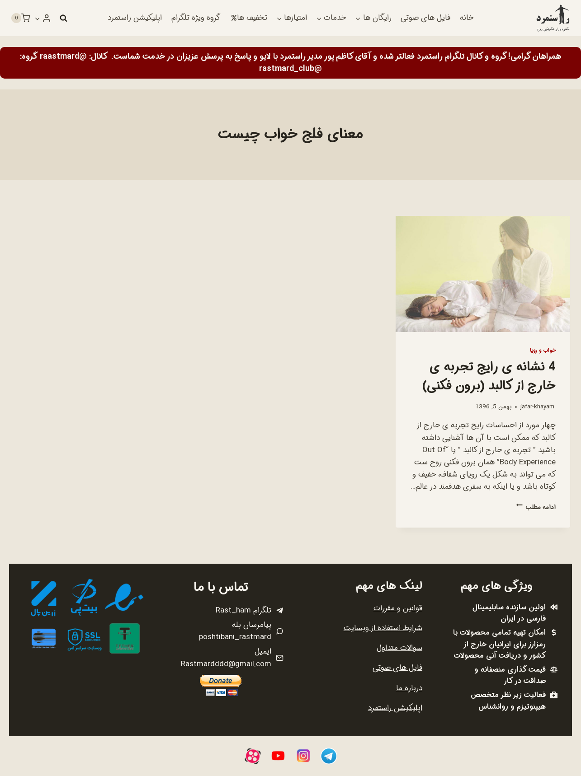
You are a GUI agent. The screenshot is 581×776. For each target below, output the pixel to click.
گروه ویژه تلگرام (195, 18)
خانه (466, 18)
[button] (37, 18)
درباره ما (409, 688)
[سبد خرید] (20, 18)
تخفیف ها (249, 18)
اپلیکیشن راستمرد (135, 18)
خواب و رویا (543, 350)
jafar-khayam (537, 406)
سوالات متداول (399, 648)
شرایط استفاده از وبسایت (383, 628)
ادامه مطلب (536, 507)
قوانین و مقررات (397, 608)
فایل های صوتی (425, 18)
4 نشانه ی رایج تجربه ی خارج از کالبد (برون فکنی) (489, 376)
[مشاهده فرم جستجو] (63, 18)
